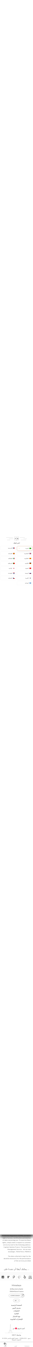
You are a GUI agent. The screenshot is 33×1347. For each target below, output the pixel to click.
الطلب (5, 1344)
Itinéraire (27, 1344)
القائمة (16, 1313)
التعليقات (16, 1311)
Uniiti (14, 1335)
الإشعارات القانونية (16, 1319)
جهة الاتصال (16, 1316)
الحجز (15, 1344)
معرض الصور (16, 1308)
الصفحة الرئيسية (16, 1305)
